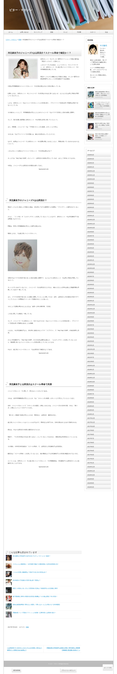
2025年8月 (90, 187)
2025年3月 (90, 207)
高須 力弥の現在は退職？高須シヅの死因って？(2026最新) (102, 135)
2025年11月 (91, 175)
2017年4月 (90, 450)
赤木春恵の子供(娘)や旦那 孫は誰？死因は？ (27, 580)
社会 (106, 32)
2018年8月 (90, 390)
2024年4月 (90, 248)
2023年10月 (91, 268)
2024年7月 (90, 236)
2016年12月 (91, 467)
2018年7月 (90, 394)
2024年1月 (90, 260)
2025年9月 (90, 183)
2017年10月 (91, 426)
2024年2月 (90, 256)
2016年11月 (91, 471)
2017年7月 (90, 438)
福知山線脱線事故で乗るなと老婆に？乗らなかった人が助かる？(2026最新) (36, 604)
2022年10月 (91, 313)
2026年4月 (90, 155)
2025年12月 (91, 171)
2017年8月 (90, 434)
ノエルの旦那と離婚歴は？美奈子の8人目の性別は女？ (30, 572)
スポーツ (93, 32)
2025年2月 (90, 211)
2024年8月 (90, 232)
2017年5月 (90, 446)
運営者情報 (16, 670)
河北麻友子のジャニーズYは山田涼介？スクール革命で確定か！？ (39, 53)
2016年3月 (90, 487)
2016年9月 (90, 479)
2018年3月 (90, 410)
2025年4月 (90, 203)
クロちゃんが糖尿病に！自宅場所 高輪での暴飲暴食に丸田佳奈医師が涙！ (36, 564)
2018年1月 (90, 414)
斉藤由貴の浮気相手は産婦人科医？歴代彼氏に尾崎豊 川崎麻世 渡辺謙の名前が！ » (63, 649)
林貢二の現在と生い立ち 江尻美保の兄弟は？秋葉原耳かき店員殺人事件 (35, 588)
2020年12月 (91, 365)
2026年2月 (90, 163)
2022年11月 (91, 309)
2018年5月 (90, 402)
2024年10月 (91, 227)
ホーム (11, 32)
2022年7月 (90, 325)
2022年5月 (90, 333)
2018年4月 (90, 406)
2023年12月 (91, 264)
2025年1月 (90, 215)
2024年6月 (90, 240)
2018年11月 (91, 377)
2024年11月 (91, 224)
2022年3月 (90, 341)
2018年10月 (91, 382)
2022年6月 (90, 329)
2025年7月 (90, 191)
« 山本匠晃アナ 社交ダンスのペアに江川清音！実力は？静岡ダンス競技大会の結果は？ (24, 649)
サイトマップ (38, 32)
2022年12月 (91, 305)
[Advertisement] (43, 45)
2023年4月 (90, 288)
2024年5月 (90, 244)
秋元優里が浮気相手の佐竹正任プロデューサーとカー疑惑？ (31, 556)
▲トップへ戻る (108, 667)
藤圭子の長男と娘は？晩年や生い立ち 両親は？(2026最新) (102, 125)
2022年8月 (90, 321)
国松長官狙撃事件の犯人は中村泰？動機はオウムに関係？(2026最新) (102, 114)
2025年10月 (91, 179)
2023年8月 (90, 272)
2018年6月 (90, 398)
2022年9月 (90, 317)
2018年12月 (91, 373)
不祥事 (79, 32)
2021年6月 (90, 361)
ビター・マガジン (11, 39)
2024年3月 (90, 252)
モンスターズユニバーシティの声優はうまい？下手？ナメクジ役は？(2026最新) (102, 104)
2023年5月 (90, 284)
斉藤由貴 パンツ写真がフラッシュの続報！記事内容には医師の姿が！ (34, 612)
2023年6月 (90, 280)
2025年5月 (90, 199)
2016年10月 (91, 475)
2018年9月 (90, 386)
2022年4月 (90, 337)
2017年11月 (91, 422)
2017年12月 (91, 418)
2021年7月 (90, 357)
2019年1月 (90, 369)
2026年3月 (90, 159)
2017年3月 (90, 454)
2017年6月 (90, 442)
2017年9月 (90, 430)
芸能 (51, 32)
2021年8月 (90, 353)
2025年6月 (90, 195)
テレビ (65, 32)
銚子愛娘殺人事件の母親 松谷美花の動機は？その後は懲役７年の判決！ (35, 596)
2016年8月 (90, 483)
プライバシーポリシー (68, 670)
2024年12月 (91, 219)
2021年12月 (91, 349)
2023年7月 (90, 276)
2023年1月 (90, 300)
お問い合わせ (24, 32)
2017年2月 (90, 458)
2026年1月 (90, 167)
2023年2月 (90, 296)
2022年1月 (90, 345)
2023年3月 (90, 292)
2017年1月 (90, 463)
